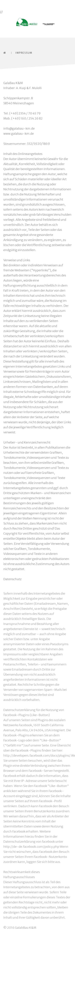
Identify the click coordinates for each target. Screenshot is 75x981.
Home (5, 52)
